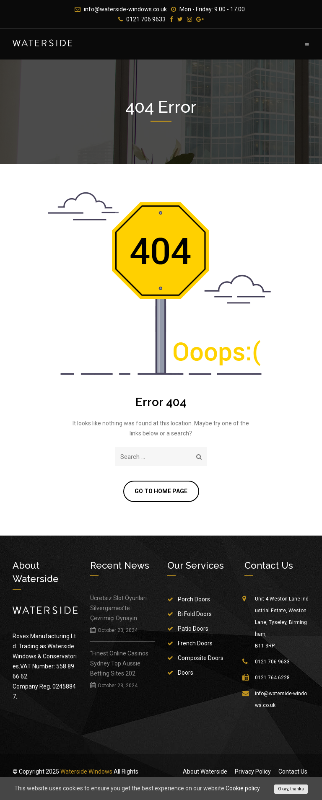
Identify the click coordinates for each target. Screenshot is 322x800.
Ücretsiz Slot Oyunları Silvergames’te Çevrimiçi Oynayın (118, 608)
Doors (185, 673)
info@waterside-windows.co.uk (125, 9)
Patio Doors (193, 629)
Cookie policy (243, 788)
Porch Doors (194, 600)
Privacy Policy (253, 772)
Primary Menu (307, 44)
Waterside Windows (86, 772)
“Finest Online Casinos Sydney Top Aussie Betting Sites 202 (119, 664)
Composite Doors (200, 658)
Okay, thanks (291, 789)
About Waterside (205, 772)
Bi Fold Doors (195, 614)
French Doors (195, 644)
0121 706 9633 (146, 19)
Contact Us (292, 772)
